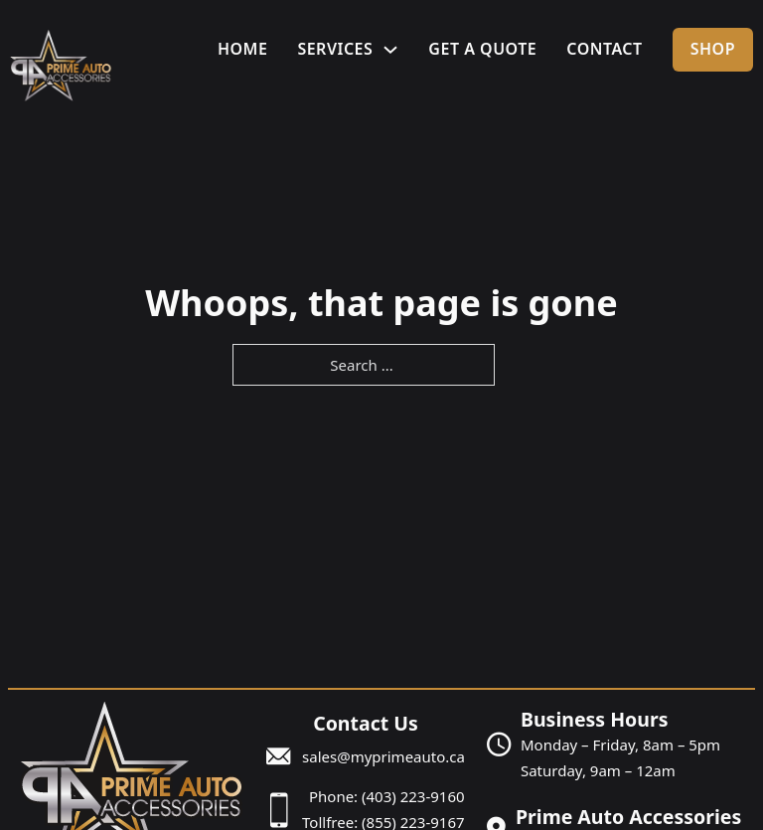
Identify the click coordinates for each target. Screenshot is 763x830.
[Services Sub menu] (390, 50)
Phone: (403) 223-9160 (387, 796)
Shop (712, 49)
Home (242, 49)
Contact (604, 49)
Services (335, 49)
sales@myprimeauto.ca (383, 756)
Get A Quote (482, 49)
